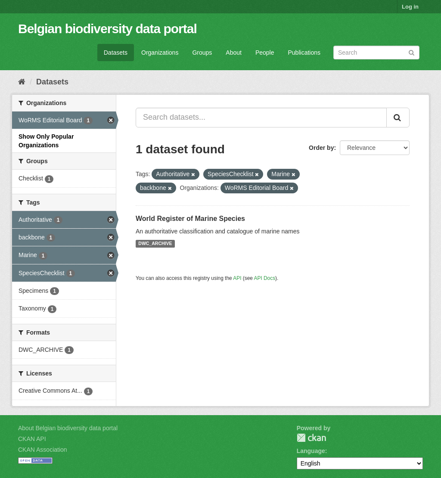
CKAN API (32, 438)
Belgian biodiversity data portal (107, 29)
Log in (410, 6)
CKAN (311, 437)
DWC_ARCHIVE (155, 243)
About (234, 52)
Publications (304, 52)
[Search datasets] (376, 52)
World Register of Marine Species (190, 218)
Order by (321, 147)
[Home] (21, 82)
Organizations (159, 52)
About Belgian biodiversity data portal (68, 428)
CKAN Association (42, 449)
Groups (202, 52)
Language (311, 450)
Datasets (115, 52)
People (264, 52)
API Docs (265, 278)
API (237, 278)
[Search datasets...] (261, 117)
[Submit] (411, 52)
